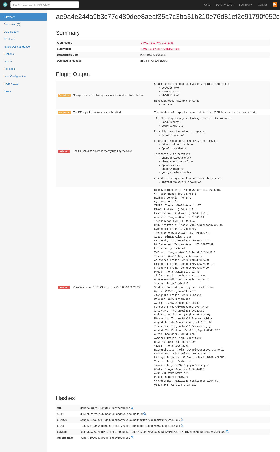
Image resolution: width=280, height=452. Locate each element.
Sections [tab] (9, 54)
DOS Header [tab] (11, 31)
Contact (262, 4)
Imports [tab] (8, 61)
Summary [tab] (9, 16)
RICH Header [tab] (11, 83)
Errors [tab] (7, 91)
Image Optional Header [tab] (17, 46)
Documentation (224, 4)
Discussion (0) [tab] (12, 24)
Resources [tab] (10, 68)
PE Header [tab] (10, 39)
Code (207, 4)
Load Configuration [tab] (15, 76)
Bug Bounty (245, 4)
